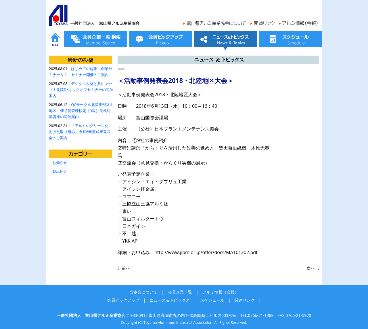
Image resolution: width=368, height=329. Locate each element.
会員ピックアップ (123, 300)
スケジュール (212, 300)
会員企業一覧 (180, 292)
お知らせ (59, 162)
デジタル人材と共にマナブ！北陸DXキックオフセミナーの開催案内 (81, 89)
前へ (126, 268)
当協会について (143, 292)
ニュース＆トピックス (170, 300)
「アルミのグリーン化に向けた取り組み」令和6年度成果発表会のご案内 (80, 131)
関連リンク (245, 300)
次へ (311, 268)
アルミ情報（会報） (220, 292)
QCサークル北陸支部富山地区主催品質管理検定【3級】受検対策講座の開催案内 (81, 110)
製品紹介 (59, 171)
